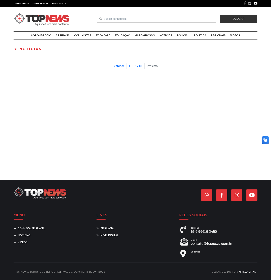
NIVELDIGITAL (247, 272)
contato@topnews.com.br (211, 244)
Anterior (118, 66)
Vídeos (235, 35)
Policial (183, 35)
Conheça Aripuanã (31, 228)
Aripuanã (63, 35)
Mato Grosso (145, 35)
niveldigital (109, 235)
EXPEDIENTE (22, 3)
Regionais (218, 35)
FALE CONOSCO (60, 3)
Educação (122, 35)
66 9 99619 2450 (204, 231)
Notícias (165, 35)
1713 (138, 66)
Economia (103, 35)
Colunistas (82, 35)
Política (200, 35)
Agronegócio (41, 35)
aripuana (107, 228)
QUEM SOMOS (40, 3)
